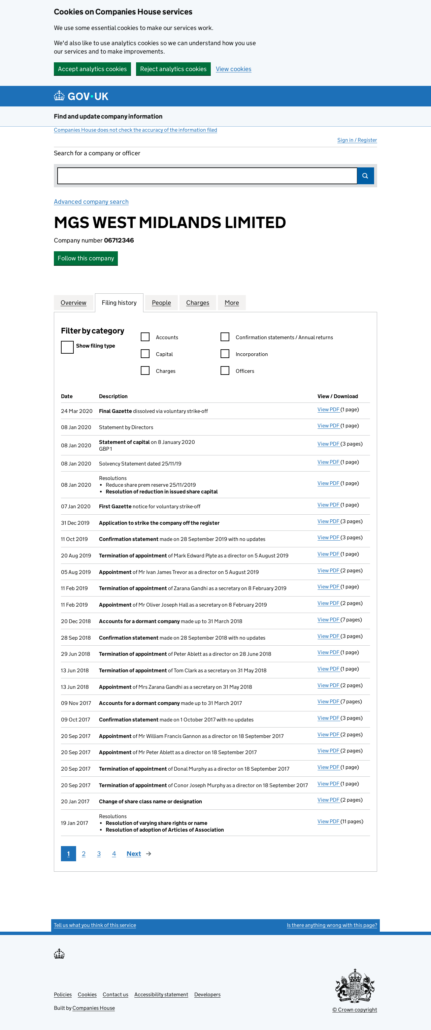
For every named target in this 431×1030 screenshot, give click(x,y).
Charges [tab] (197, 302)
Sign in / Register (357, 140)
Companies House (93, 1008)
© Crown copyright (354, 1009)
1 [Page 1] (68, 854)
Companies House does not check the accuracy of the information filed (135, 130)
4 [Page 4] (114, 854)
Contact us (115, 994)
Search (365, 175)
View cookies (234, 69)
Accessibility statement (161, 994)
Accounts (159, 338)
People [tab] (161, 302)
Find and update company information (108, 116)
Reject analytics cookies (173, 69)
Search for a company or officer (97, 153)
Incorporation (244, 355)
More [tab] (232, 302)
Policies (63, 994)
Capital (157, 355)
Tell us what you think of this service (95, 925)
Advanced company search (91, 201)
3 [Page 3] (99, 854)
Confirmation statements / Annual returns (277, 338)
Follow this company (86, 258)
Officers (237, 372)
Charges (158, 372)
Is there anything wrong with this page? (332, 925)
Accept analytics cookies (92, 69)
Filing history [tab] (119, 302)
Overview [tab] (74, 302)
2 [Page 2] (84, 854)
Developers (207, 994)
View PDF (329, 409)
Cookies (87, 994)
